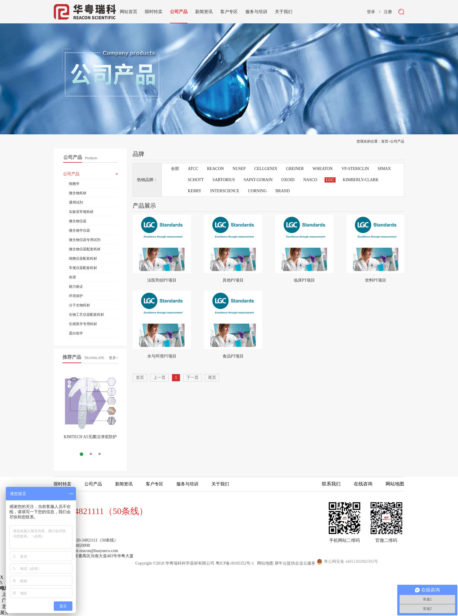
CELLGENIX (265, 168)
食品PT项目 (233, 356)
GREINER (295, 168)
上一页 (159, 377)
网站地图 (264, 563)
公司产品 (397, 141)
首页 (140, 377)
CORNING (257, 191)
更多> (113, 358)
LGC (330, 180)
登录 (371, 12)
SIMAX (384, 168)
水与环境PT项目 (161, 356)
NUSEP (239, 168)
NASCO (310, 180)
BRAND (282, 191)
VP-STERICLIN (355, 168)
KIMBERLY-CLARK (361, 180)
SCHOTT (196, 180)
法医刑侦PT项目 (161, 280)
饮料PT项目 (375, 280)
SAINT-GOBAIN (258, 180)
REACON (215, 168)
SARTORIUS (223, 180)
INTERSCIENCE (225, 191)
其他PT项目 (233, 280)
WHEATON (323, 168)
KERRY (195, 191)
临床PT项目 (304, 280)
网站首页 (128, 11)
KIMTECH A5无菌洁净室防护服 (90, 439)
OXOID (287, 180)
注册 (388, 12)
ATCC (193, 168)
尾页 (212, 377)
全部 (175, 168)
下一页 (192, 377)
